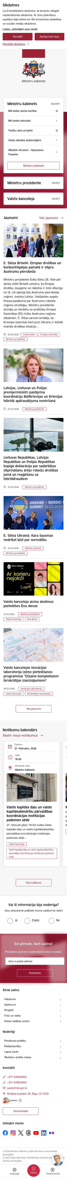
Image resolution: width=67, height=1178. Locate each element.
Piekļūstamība (12, 1046)
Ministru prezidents (15, 339)
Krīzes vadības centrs (16, 1021)
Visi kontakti (20, 1111)
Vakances (10, 999)
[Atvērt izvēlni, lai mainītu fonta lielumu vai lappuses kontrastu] (52, 1172)
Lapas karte (11, 1051)
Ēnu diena (32, 619)
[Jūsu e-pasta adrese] (34, 961)
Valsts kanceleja (13, 619)
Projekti (8, 1010)
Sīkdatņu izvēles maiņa (17, 1057)
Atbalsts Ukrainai (33, 548)
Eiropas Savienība (49, 334)
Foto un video (12, 1015)
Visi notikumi (33, 882)
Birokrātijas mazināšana (38, 693)
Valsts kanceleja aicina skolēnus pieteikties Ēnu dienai (28, 603)
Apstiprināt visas (49, 36)
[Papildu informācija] (20, 1100)
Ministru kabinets (33, 165)
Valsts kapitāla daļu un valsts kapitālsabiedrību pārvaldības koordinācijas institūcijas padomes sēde (29, 813)
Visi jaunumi (33, 708)
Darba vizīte (29, 334)
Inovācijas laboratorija (31, 688)
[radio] (12, 920)
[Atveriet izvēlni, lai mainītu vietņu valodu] (14, 1172)
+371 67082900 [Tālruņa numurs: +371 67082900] (16, 1082)
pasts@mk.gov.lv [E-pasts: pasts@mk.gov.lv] (17, 1088)
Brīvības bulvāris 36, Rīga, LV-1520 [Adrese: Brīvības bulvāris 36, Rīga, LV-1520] (28, 1093)
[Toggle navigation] (33, 1170)
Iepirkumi (10, 1004)
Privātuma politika (15, 1040)
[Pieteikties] (35, 973)
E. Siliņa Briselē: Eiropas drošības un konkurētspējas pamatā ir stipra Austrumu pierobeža (32, 267)
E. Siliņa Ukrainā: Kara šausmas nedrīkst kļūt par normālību (28, 537)
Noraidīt (17, 36)
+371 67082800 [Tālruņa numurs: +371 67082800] (16, 1077)
